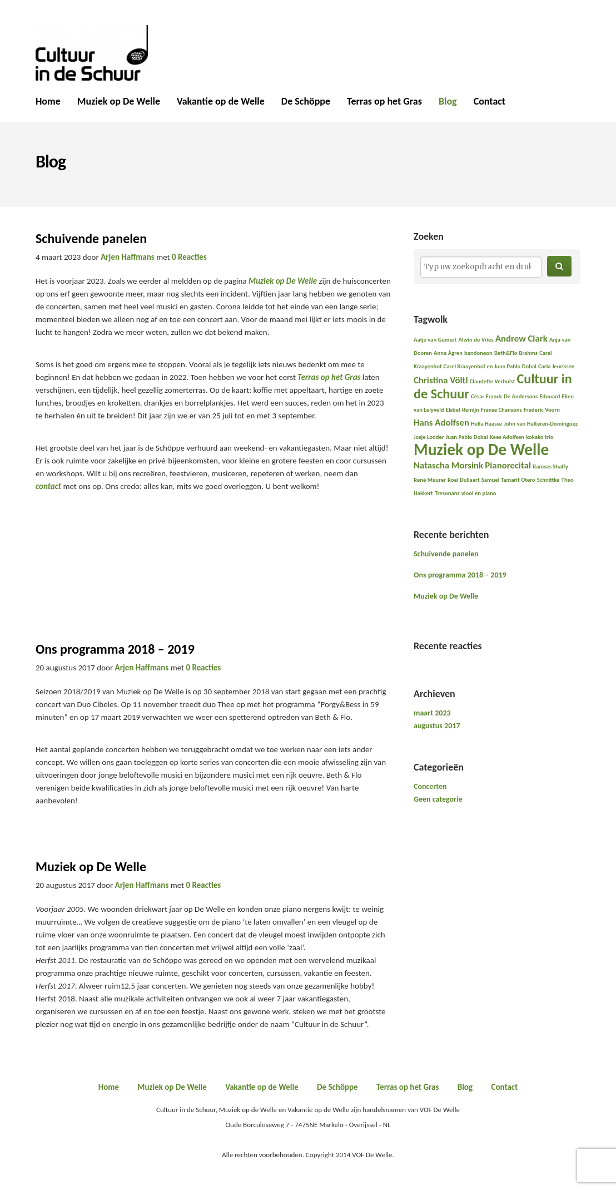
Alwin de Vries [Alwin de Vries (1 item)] (475, 339)
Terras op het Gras (384, 101)
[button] (559, 266)
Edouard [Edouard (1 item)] (550, 396)
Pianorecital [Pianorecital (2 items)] (508, 465)
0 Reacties (189, 257)
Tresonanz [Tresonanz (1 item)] (447, 493)
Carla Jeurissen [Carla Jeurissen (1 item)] (556, 366)
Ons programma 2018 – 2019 (115, 649)
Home (48, 101)
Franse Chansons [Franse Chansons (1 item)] (501, 409)
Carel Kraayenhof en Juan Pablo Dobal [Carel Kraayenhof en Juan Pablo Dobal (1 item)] (490, 366)
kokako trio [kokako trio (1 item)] (540, 437)
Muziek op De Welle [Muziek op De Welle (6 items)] (481, 450)
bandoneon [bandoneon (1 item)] (478, 353)
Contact (489, 101)
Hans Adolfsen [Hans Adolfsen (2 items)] (441, 422)
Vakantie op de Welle (221, 101)
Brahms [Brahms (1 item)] (528, 353)
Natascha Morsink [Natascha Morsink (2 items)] (448, 465)
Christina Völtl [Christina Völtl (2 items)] (441, 380)
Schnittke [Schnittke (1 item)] (548, 479)
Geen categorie (438, 799)
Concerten (430, 786)
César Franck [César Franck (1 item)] (486, 396)
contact (49, 486)
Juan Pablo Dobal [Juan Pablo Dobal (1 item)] (467, 437)
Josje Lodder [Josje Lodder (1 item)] (429, 437)
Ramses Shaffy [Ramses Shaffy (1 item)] (550, 466)
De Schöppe (305, 101)
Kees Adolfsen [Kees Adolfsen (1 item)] (507, 437)
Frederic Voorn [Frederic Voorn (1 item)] (542, 409)
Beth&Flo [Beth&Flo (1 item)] (505, 353)
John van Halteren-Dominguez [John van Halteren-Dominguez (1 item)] (541, 423)
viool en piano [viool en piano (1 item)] (478, 493)
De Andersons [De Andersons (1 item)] (521, 396)
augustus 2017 (437, 725)
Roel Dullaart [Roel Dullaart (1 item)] (464, 479)
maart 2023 (432, 713)
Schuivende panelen (91, 238)
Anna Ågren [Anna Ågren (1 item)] (448, 353)
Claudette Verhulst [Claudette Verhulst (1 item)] (492, 381)
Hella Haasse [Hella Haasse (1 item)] (486, 423)
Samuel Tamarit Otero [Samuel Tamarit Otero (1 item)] (508, 479)
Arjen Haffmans (128, 257)
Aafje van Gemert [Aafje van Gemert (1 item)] (435, 339)
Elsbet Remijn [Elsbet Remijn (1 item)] (462, 409)
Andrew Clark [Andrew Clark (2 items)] (521, 338)
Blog (448, 101)
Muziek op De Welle (118, 101)
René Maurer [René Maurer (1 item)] (430, 479)
